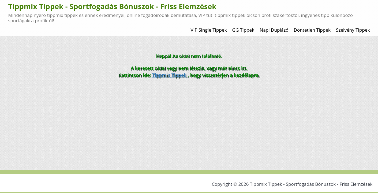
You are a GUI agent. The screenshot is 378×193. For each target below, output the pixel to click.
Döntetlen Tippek (312, 30)
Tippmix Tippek (170, 75)
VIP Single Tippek (208, 30)
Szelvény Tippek (353, 30)
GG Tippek (243, 30)
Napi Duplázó (274, 30)
